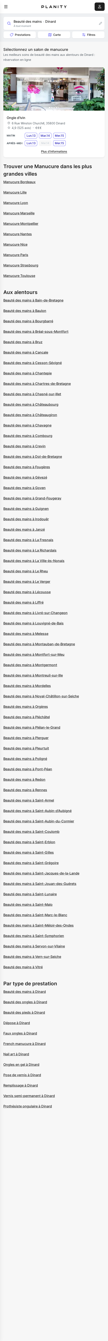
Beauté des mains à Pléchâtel (26, 717)
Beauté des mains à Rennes (25, 790)
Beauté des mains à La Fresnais (28, 540)
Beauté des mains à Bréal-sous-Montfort (35, 331)
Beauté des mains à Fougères (26, 467)
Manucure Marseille (19, 213)
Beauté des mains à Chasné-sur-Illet (32, 394)
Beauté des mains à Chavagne (27, 425)
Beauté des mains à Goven (24, 488)
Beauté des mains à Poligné (25, 759)
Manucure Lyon (15, 203)
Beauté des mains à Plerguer (26, 738)
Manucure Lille (15, 192)
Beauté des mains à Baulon (24, 311)
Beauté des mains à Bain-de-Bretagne (33, 300)
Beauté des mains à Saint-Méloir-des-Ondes (38, 925)
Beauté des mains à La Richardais (30, 550)
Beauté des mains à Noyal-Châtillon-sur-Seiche (41, 696)
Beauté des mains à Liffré (23, 602)
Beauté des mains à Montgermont (30, 665)
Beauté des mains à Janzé (24, 529)
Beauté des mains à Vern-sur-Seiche (32, 956)
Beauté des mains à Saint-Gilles (28, 852)
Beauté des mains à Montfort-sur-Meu (33, 654)
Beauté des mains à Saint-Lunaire (30, 894)
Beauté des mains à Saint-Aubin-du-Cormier (38, 821)
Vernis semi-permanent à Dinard (29, 1096)
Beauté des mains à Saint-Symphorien (33, 936)
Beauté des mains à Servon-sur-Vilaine (34, 946)
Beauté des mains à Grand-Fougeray (32, 498)
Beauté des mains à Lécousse (27, 592)
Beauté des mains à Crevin (24, 446)
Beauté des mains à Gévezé (25, 477)
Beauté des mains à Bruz (22, 342)
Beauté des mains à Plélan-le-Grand (31, 727)
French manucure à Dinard (24, 1044)
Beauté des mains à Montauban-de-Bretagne (39, 644)
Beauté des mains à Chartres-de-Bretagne (37, 384)
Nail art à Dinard (16, 1054)
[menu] (5, 6)
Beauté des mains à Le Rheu (25, 571)
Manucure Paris (15, 255)
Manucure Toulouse (19, 276)
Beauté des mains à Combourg (27, 436)
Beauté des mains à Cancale (25, 352)
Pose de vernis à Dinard (22, 1075)
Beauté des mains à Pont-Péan (27, 769)
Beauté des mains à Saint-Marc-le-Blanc (35, 915)
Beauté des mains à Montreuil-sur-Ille (33, 675)
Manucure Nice (15, 244)
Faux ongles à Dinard (20, 1033)
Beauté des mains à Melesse (25, 634)
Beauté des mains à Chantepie (27, 373)
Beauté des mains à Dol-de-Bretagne (32, 456)
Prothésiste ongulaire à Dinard (27, 1106)
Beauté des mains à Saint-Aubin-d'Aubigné (37, 811)
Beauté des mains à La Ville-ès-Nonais (33, 561)
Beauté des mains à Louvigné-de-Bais (33, 623)
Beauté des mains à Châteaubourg (30, 404)
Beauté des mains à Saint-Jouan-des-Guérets (39, 884)
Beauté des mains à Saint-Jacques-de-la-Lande (41, 873)
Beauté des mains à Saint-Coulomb (31, 831)
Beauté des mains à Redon (24, 779)
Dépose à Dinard (16, 1023)
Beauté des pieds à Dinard (24, 1012)
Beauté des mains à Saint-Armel (28, 800)
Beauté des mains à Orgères (25, 706)
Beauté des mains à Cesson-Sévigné (32, 363)
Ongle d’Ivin (16, 118)
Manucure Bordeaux (19, 182)
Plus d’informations (54, 151)
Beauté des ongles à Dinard (25, 1002)
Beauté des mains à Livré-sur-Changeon (35, 613)
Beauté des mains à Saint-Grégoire (31, 863)
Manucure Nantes (17, 234)
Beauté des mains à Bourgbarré (28, 321)
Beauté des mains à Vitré (23, 967)
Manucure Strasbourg (20, 265)
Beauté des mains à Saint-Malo (28, 904)
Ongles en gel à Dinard (21, 1064)
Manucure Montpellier (20, 223)
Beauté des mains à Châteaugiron (30, 415)
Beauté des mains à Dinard (24, 991)
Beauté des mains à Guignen (26, 509)
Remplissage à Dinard (20, 1085)
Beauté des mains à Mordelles (27, 686)
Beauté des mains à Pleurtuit (26, 748)
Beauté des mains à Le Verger (26, 581)
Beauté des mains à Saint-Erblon (29, 842)
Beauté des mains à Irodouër (26, 519)
